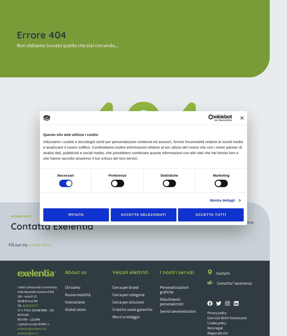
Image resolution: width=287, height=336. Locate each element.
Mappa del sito (217, 333)
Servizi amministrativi (178, 311)
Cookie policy (216, 323)
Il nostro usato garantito (132, 309)
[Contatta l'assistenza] (210, 282)
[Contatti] (210, 272)
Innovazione (75, 302)
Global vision (75, 309)
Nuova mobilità (78, 294)
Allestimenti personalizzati (171, 302)
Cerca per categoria (128, 294)
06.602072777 (30, 306)
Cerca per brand (125, 287)
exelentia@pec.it (28, 333)
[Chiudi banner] (242, 118)
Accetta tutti (211, 215)
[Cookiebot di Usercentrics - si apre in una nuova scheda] (212, 117)
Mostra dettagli (222, 200)
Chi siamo (72, 287)
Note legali (215, 328)
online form (40, 245)
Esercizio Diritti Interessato (227, 318)
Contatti (223, 273)
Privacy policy (217, 313)
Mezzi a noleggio (126, 316)
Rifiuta (76, 215)
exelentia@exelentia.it (31, 329)
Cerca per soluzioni (128, 302)
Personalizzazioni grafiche (174, 290)
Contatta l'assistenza (234, 283)
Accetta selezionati (143, 215)
